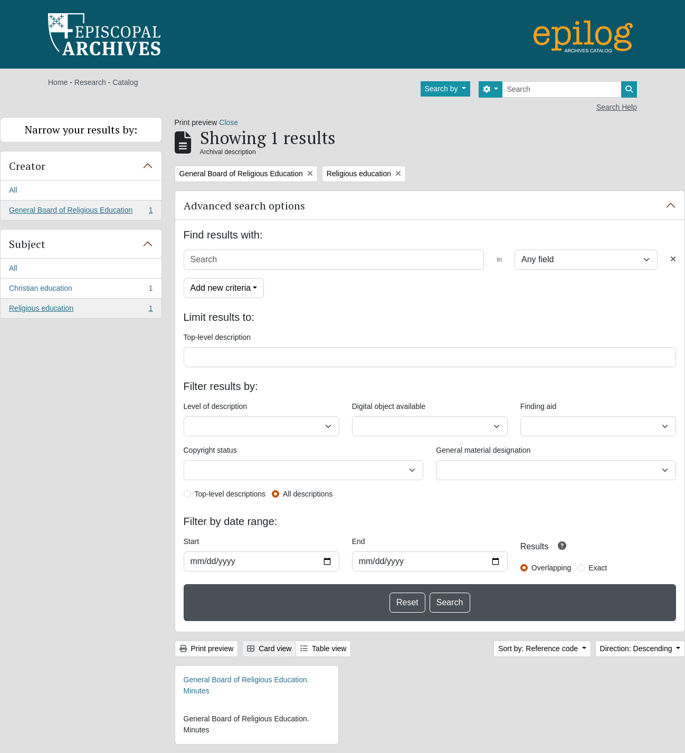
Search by (442, 88)
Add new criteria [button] (221, 287)
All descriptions (307, 494)
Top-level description (217, 337)
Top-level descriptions (230, 494)
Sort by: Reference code (539, 648)
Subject (27, 244)
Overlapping (551, 568)
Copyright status (210, 450)
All (13, 190)
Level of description (216, 406)
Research (90, 82)
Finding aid (538, 406)
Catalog (125, 82)
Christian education (80, 290)
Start (191, 541)
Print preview (206, 648)
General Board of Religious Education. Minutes (246, 685)
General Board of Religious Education (80, 212)
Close (228, 122)
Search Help (616, 107)
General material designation (483, 450)
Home (58, 82)
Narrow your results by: (81, 129)
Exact (597, 568)
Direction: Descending (637, 648)
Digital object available (388, 406)
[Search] (562, 89)
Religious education (80, 310)
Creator (27, 166)
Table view (323, 648)
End (358, 541)
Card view (269, 648)
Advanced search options (244, 205)
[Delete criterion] (673, 259)
